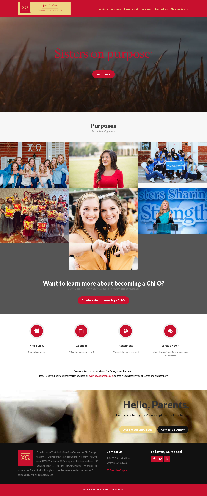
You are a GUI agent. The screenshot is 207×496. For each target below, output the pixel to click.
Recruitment (131, 9)
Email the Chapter (117, 470)
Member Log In (179, 9)
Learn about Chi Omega (137, 429)
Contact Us (161, 9)
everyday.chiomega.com (101, 375)
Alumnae (116, 9)
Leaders (103, 9)
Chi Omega (92, 489)
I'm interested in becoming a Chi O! (103, 300)
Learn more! (103, 74)
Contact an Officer (173, 429)
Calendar (146, 9)
